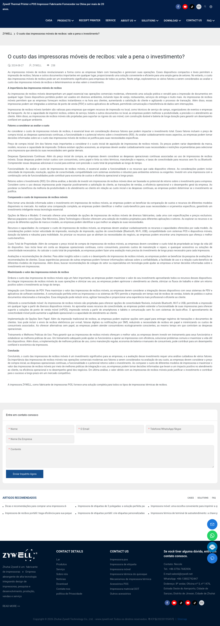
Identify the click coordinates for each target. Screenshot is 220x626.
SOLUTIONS (202, 498)
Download (62, 583)
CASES (191, 498)
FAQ (214, 498)
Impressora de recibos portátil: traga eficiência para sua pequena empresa (38, 513)
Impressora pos (119, 559)
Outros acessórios (120, 593)
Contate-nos (63, 588)
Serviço (60, 569)
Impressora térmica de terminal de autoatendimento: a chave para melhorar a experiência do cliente (184, 513)
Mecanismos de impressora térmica (130, 579)
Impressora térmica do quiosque (128, 574)
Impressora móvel (120, 569)
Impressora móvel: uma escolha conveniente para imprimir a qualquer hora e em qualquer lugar (184, 506)
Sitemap (182, 619)
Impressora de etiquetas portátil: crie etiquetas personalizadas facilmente (111, 513)
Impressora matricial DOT (124, 588)
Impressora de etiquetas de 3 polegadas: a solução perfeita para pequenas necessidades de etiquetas (111, 506)
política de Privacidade (69, 593)
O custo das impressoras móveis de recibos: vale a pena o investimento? (58, 33)
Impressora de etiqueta (123, 564)
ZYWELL (7, 33)
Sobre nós (62, 574)
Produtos (61, 564)
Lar (58, 559)
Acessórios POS (119, 583)
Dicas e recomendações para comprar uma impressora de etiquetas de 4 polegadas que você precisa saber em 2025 (35, 506)
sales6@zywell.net (181, 573)
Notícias (61, 579)
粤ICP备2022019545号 (161, 619)
